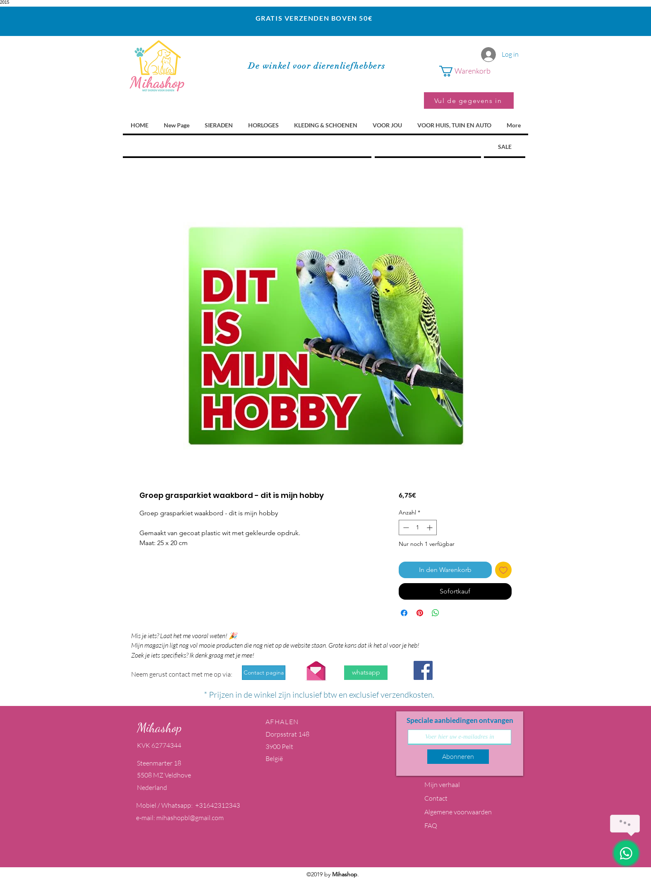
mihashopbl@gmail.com (190, 817)
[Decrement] (405, 527)
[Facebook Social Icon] (423, 670)
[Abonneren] (458, 756)
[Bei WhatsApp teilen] (435, 613)
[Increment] (430, 527)
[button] (476, 71)
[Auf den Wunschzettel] (503, 570)
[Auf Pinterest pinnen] (420, 613)
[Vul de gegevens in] (469, 100)
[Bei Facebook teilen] (404, 613)
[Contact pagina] (263, 672)
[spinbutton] (417, 527)
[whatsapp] (366, 672)
